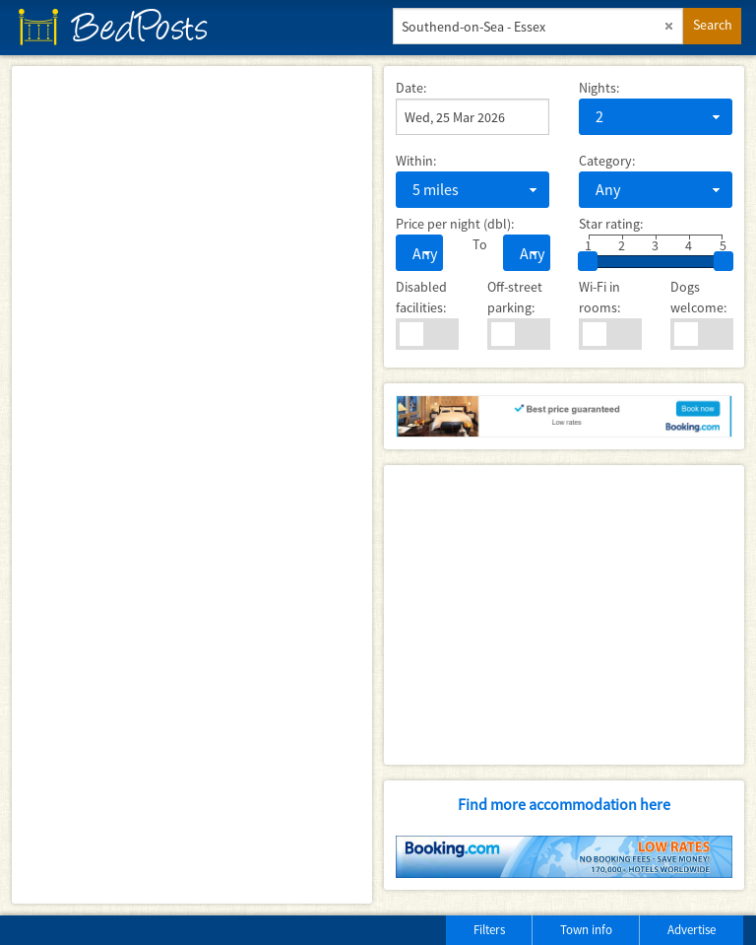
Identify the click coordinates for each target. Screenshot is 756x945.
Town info (586, 929)
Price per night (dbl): (455, 224)
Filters (489, 929)
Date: (411, 88)
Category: (607, 160)
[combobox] (655, 117)
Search (712, 25)
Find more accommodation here (564, 804)
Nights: (599, 88)
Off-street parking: (514, 297)
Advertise (691, 929)
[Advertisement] (564, 615)
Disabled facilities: (421, 297)
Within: (416, 160)
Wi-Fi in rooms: (599, 297)
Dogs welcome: (698, 297)
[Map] (192, 485)
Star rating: (611, 224)
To (472, 244)
